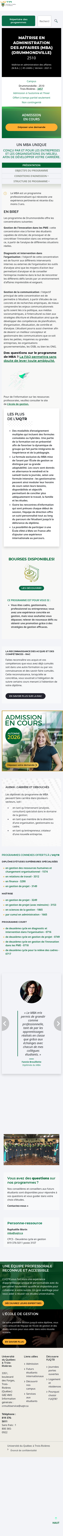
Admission (32, 1363)
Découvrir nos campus (32, 1385)
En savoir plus (14, 1341)
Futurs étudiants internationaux (32, 1372)
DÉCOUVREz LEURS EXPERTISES (23, 1303)
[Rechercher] (44, 21)
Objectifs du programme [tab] (31, 170)
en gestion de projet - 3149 (21, 886)
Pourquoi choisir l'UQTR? (53, 1395)
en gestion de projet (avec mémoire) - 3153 (31, 904)
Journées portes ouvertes (53, 1370)
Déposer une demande (31, 127)
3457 (40, 89)
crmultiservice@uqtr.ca (9, 1406)
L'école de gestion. (18, 404)
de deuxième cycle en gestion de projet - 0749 (33, 936)
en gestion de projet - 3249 (21, 900)
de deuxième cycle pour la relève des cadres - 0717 (32, 951)
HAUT (55, 1521)
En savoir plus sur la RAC (25, 696)
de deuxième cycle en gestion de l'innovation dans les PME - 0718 (32, 943)
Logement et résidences (54, 1383)
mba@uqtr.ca (15, 1233)
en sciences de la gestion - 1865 (24, 909)
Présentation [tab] (31, 165)
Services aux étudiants (31, 1397)
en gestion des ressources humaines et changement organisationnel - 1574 (29, 869)
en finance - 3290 (16, 881)
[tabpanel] (31, 411)
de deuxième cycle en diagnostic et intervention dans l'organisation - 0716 (28, 930)
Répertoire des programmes (18, 21)
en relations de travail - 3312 (22, 876)
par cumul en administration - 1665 (26, 914)
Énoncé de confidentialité (24, 1450)
